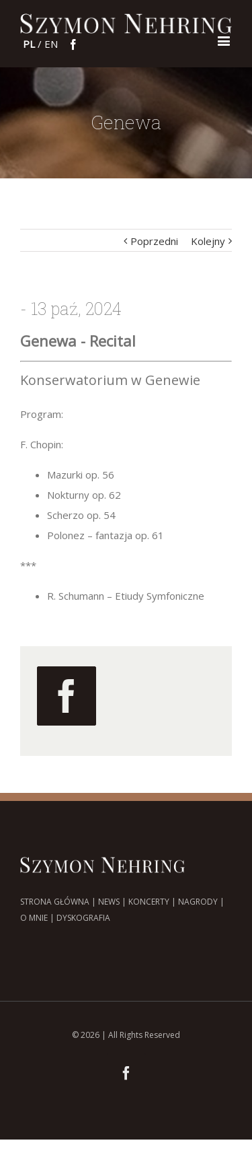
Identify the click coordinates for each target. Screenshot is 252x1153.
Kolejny (208, 241)
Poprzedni (154, 241)
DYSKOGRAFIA (83, 917)
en (51, 43)
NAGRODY (198, 901)
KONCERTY (148, 901)
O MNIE (34, 917)
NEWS (109, 901)
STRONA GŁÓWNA (54, 901)
